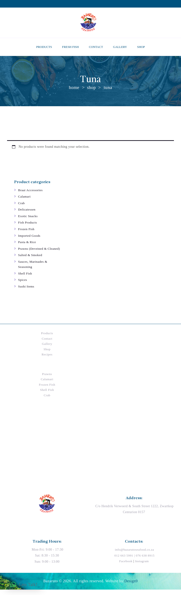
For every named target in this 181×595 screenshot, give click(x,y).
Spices (23, 285)
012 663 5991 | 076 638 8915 (134, 561)
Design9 (131, 586)
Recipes (47, 360)
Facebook (125, 566)
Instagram (142, 566)
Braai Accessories (31, 190)
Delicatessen (27, 209)
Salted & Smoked (30, 260)
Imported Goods (29, 235)
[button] (24, 584)
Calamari (24, 196)
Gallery (47, 349)
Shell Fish (25, 278)
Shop (91, 87)
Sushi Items (26, 292)
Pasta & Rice (27, 242)
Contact (47, 344)
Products (47, 338)
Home (74, 87)
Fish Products (28, 222)
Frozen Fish (26, 229)
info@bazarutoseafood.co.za (134, 555)
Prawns (47, 379)
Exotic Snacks (28, 216)
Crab (21, 203)
